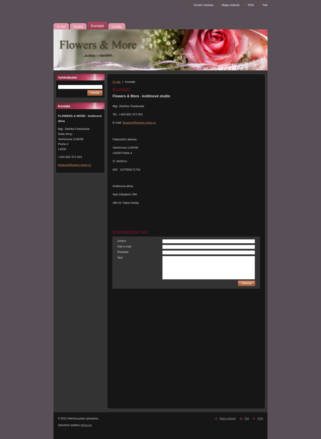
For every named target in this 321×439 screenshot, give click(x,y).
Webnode (86, 425)
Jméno (121, 241)
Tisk (265, 5)
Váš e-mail (124, 246)
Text (120, 257)
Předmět (122, 252)
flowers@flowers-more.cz (139, 122)
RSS (251, 5)
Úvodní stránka (203, 5)
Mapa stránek (231, 5)
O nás (116, 82)
